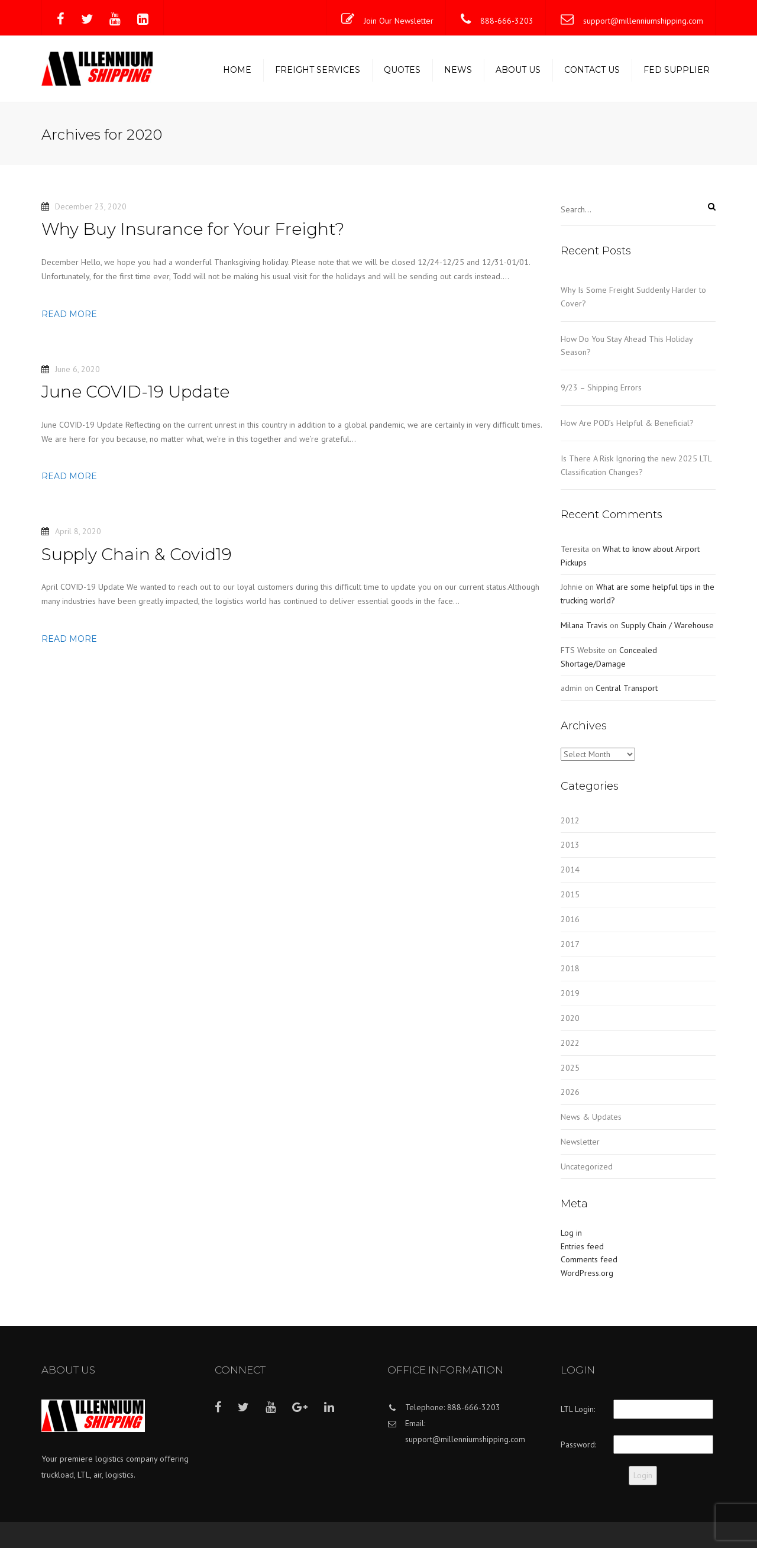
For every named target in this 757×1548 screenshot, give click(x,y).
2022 (570, 1043)
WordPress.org (587, 1273)
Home (237, 69)
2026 (570, 1092)
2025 (570, 1067)
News (458, 69)
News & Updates (591, 1116)
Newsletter (580, 1141)
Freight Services (317, 69)
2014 (570, 869)
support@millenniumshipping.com (643, 20)
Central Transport (627, 688)
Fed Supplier (676, 69)
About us (518, 69)
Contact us (592, 69)
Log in (571, 1232)
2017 (570, 944)
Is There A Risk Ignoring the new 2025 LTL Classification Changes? (636, 465)
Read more (69, 314)
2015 (570, 894)
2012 (570, 820)
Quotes (402, 69)
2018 (570, 968)
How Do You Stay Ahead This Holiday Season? (627, 346)
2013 (570, 844)
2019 (570, 993)
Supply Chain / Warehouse (667, 625)
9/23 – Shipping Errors (601, 387)
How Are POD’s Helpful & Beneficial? (627, 423)
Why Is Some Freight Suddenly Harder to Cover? (633, 297)
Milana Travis (584, 625)
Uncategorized (587, 1166)
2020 (570, 1018)
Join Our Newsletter (399, 20)
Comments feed (589, 1259)
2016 (570, 919)
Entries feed (582, 1246)
